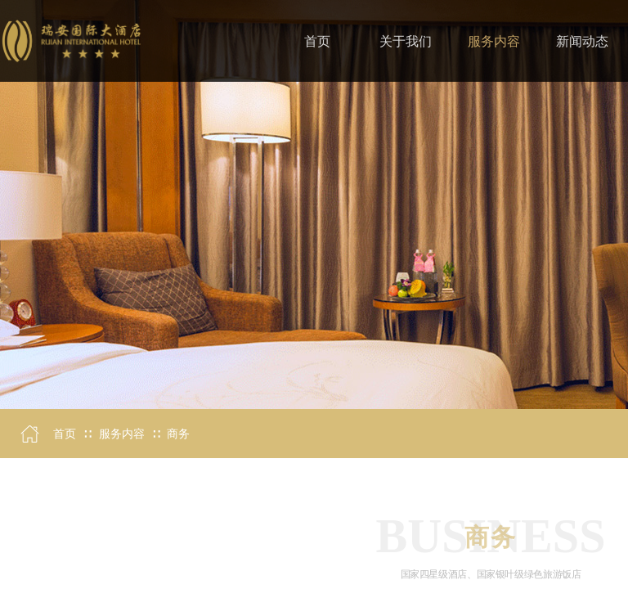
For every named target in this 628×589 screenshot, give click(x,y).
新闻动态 (582, 41)
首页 (64, 434)
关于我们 (405, 41)
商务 (178, 434)
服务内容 (122, 434)
